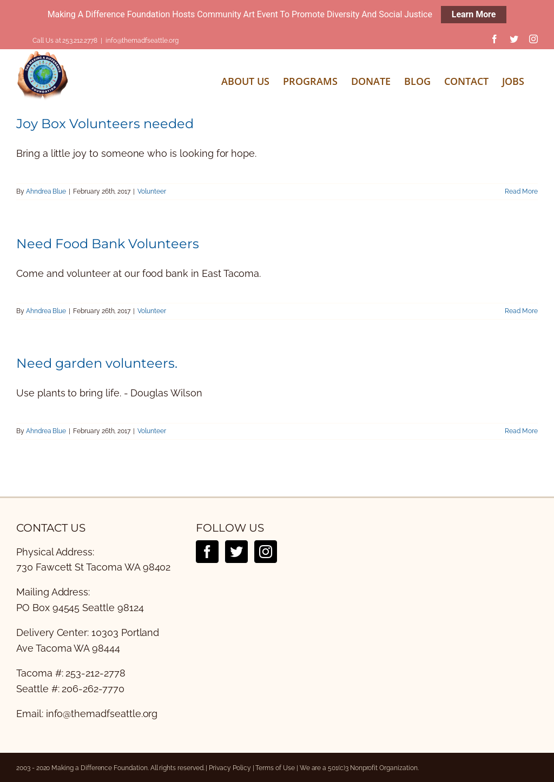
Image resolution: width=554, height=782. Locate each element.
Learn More (474, 14)
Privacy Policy (229, 768)
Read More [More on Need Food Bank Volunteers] (521, 311)
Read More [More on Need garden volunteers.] (521, 431)
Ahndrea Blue (46, 191)
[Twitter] (236, 551)
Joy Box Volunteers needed (105, 123)
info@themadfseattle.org (142, 40)
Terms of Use (274, 768)
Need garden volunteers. (96, 363)
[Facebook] (207, 551)
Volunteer (151, 191)
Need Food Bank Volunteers (107, 243)
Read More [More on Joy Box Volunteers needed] (521, 191)
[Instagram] (265, 551)
